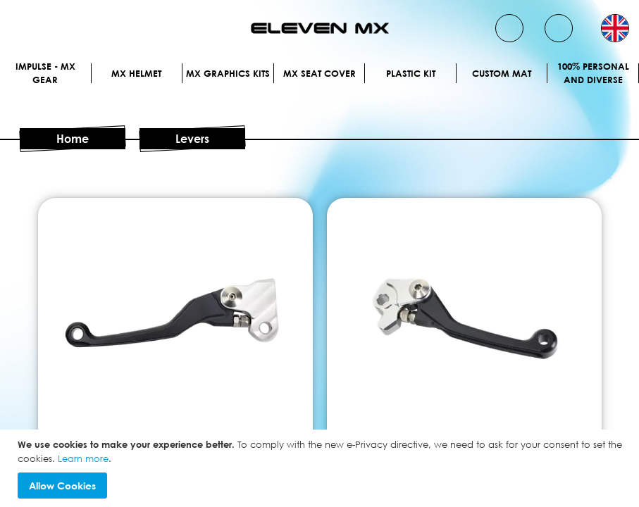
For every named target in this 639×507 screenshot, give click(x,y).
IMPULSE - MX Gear (45, 73)
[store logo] (320, 28)
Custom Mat (501, 73)
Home (72, 139)
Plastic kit (410, 73)
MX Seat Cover (319, 73)
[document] (321, 468)
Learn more (83, 458)
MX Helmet (136, 73)
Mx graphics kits (228, 73)
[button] (615, 28)
